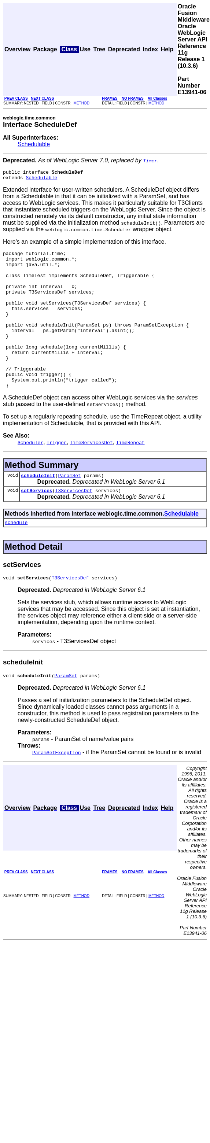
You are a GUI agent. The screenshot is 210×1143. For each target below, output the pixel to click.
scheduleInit (38, 506)
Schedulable (34, 144)
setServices (36, 522)
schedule (16, 555)
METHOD (81, 103)
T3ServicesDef (73, 522)
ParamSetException (56, 787)
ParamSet (69, 506)
